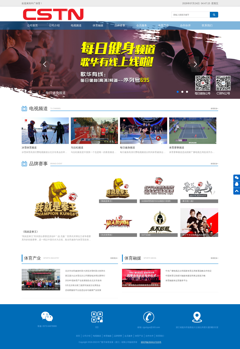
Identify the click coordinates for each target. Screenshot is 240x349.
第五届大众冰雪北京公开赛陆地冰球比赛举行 (85, 276)
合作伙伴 (185, 25)
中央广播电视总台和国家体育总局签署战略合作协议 (189, 271)
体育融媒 (98, 25)
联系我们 (207, 25)
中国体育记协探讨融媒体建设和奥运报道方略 (186, 276)
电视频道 (76, 25)
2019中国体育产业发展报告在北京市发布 (83, 280)
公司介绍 (54, 25)
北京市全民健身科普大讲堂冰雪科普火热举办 (85, 271)
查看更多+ (214, 108)
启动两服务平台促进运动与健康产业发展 (83, 290)
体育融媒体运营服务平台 (177, 280)
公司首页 (32, 25)
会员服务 (141, 25)
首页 (78, 336)
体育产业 (163, 25)
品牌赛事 (119, 25)
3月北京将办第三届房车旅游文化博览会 (82, 285)
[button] (178, 92)
